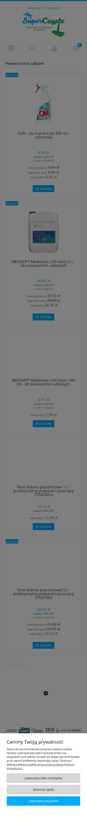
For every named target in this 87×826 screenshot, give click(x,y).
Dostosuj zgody (43, 789)
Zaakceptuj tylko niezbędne (43, 778)
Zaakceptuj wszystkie (43, 801)
